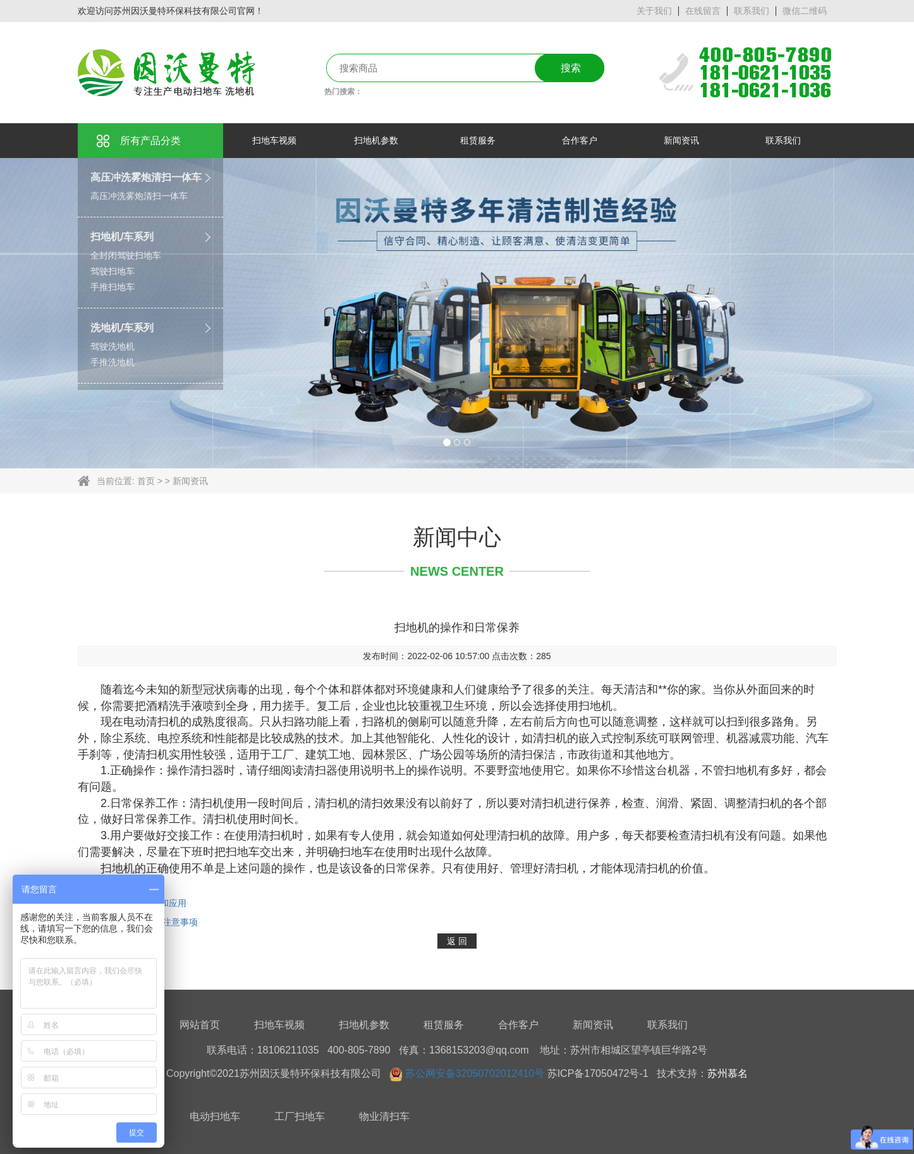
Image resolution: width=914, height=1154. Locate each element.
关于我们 (654, 11)
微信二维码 (805, 11)
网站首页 (200, 1024)
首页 (146, 481)
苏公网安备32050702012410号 (475, 1073)
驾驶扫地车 (112, 271)
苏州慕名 (727, 1073)
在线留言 (703, 11)
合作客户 (518, 1024)
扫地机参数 (364, 1024)
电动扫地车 (215, 1116)
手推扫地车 (112, 287)
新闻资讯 (190, 481)
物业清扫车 (384, 1116)
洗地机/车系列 (122, 327)
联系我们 (751, 11)
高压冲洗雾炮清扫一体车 (146, 177)
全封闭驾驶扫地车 (125, 255)
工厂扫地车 (299, 1116)
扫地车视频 (279, 1024)
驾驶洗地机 (112, 346)
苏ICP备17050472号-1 (598, 1073)
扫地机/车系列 (122, 236)
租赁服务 (443, 1024)
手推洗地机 (112, 362)
